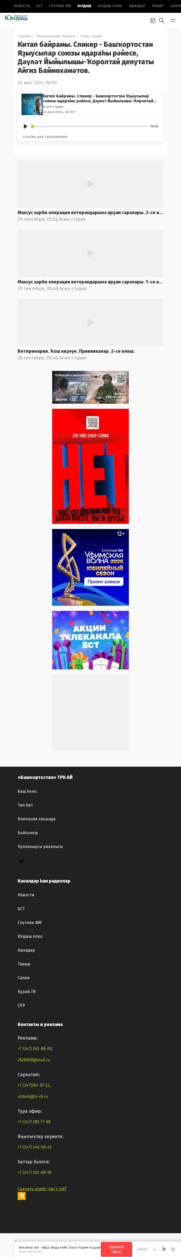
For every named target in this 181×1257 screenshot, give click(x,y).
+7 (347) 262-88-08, (35, 1048)
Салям (24, 977)
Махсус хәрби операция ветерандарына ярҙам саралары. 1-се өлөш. (90, 282)
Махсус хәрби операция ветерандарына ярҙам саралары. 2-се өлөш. (90, 212)
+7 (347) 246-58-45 (35, 1147)
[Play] (25, 126)
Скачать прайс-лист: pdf (42, 1188)
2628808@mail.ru (34, 1059)
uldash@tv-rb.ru (33, 1096)
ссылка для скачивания (45, 136)
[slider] (90, 126)
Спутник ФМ (60, 6)
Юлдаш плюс (110, 6)
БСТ (39, 6)
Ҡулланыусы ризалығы (40, 846)
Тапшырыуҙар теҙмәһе (56, 36)
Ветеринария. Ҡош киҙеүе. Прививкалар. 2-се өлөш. (76, 351)
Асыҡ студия (91, 36)
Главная (24, 36)
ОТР (21, 1005)
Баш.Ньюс (27, 791)
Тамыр (158, 6)
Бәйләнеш (28, 832)
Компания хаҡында (36, 819)
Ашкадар (137, 6)
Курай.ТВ (27, 991)
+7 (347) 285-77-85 (34, 1121)
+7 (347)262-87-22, (34, 1085)
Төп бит (25, 805)
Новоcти (22, 6)
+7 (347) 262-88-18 (34, 1172)
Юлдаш (84, 6)
